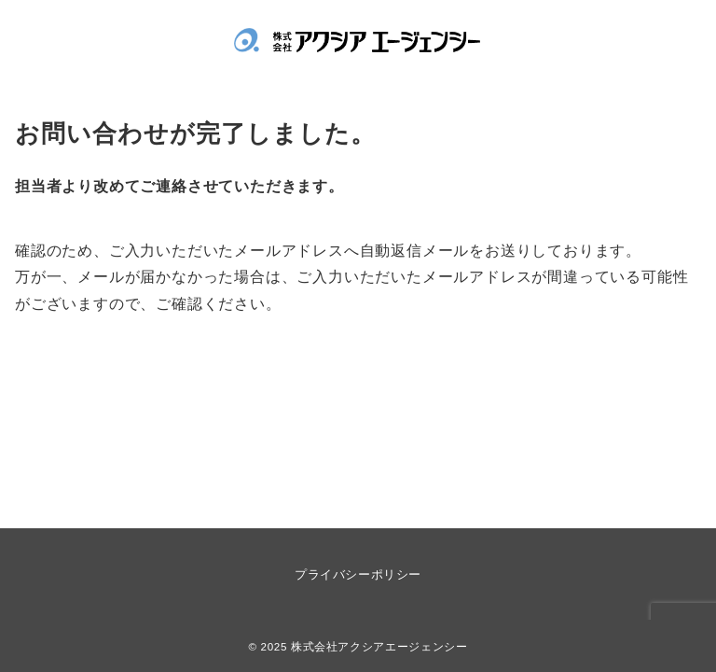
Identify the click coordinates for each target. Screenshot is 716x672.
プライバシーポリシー (357, 574)
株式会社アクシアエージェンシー (379, 646)
